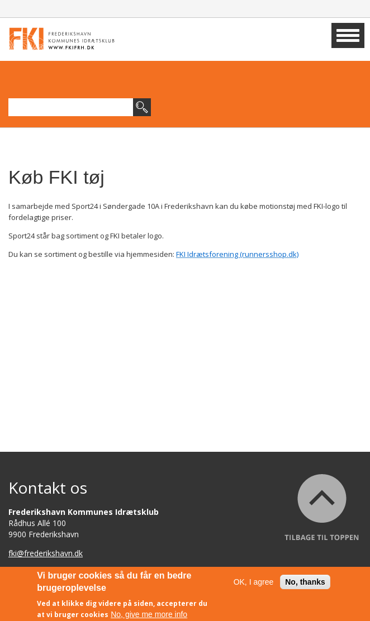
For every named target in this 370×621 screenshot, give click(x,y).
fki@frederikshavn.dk (45, 553)
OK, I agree (254, 584)
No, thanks (305, 584)
